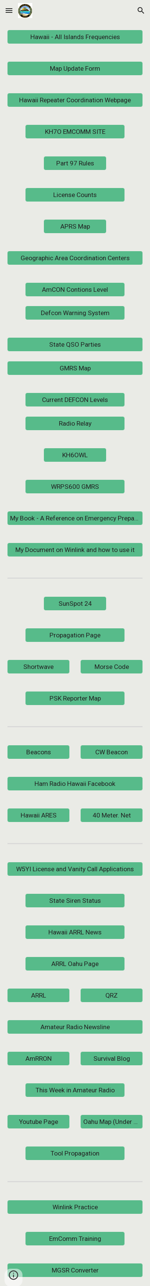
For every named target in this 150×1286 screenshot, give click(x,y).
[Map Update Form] (75, 68)
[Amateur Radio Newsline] (75, 1026)
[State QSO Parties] (75, 344)
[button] (9, 10)
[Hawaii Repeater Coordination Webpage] (75, 100)
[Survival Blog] (111, 1058)
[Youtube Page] (38, 1121)
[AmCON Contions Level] (75, 289)
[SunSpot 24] (75, 603)
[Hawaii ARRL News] (75, 932)
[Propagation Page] (75, 635)
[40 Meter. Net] (111, 815)
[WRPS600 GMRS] (75, 486)
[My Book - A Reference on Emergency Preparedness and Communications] (75, 518)
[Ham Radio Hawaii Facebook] (75, 783)
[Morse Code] (111, 666)
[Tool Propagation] (75, 1153)
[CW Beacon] (111, 752)
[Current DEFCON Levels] (75, 400)
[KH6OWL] (75, 455)
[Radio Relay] (75, 423)
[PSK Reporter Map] (75, 698)
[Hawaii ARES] (38, 815)
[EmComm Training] (75, 1238)
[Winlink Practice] (75, 1207)
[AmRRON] (38, 1058)
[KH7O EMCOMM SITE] (75, 132)
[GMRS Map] (75, 368)
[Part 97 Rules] (75, 163)
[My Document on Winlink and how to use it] (75, 549)
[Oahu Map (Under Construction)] (111, 1121)
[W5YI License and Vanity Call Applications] (75, 869)
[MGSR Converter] (75, 1270)
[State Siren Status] (75, 900)
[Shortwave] (38, 666)
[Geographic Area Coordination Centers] (75, 258)
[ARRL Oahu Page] (75, 963)
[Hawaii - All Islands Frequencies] (75, 37)
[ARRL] (38, 995)
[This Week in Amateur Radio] (75, 1090)
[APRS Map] (75, 226)
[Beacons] (38, 752)
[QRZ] (111, 995)
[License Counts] (75, 195)
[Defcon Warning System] (75, 313)
